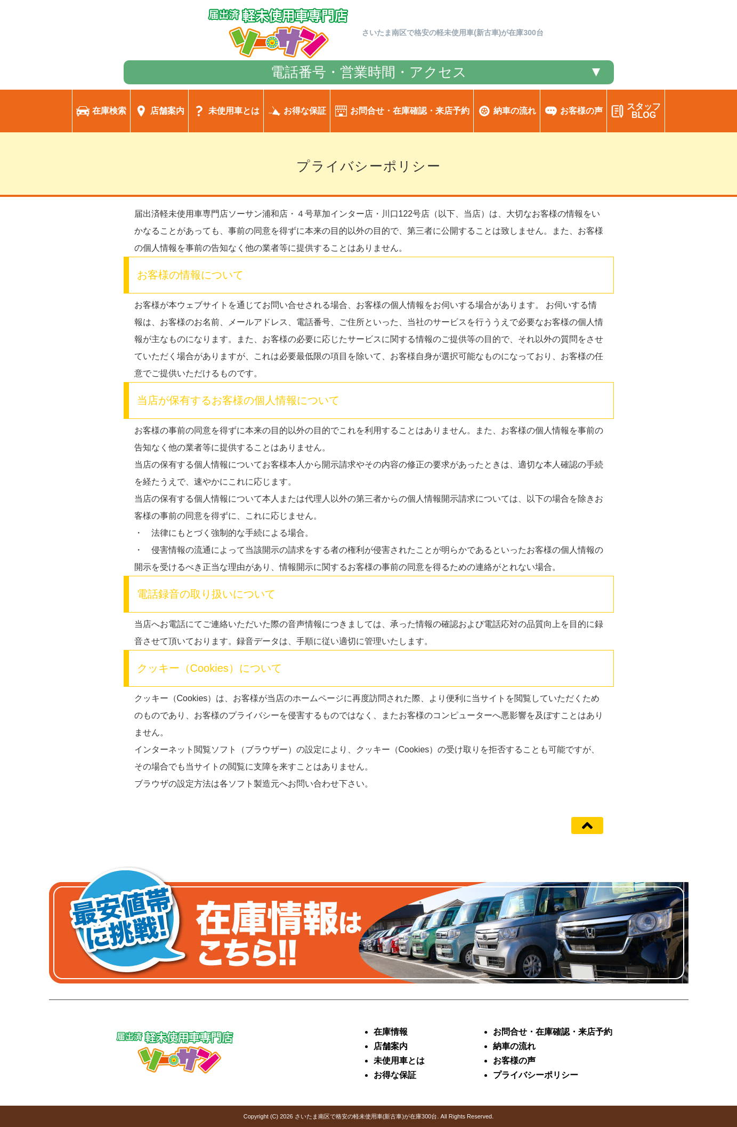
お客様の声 (514, 1060)
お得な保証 (395, 1075)
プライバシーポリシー (535, 1075)
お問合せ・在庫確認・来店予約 (552, 1031)
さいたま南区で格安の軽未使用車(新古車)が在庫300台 (366, 1116)
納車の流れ (514, 1046)
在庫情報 (391, 1031)
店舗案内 (391, 1046)
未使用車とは (399, 1060)
